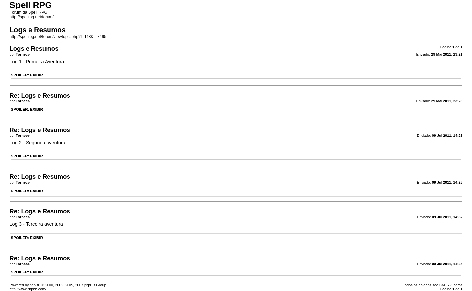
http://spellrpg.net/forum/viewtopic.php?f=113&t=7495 (58, 36)
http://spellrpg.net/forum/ (31, 17)
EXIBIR (36, 75)
